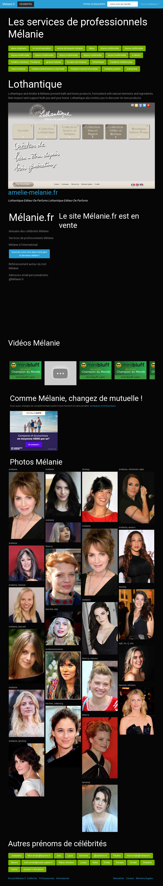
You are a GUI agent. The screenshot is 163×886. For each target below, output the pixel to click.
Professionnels (46, 878)
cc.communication (41, 48)
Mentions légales (144, 878)
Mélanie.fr (9, 4)
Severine (83, 855)
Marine (14, 862)
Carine (14, 869)
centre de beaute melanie (70, 48)
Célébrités (25, 4)
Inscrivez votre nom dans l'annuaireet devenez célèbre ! (29, 254)
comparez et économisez (103, 406)
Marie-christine (66, 862)
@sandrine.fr (100, 855)
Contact (130, 878)
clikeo (92, 48)
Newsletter (118, 878)
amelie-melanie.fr (33, 192)
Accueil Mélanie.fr (17, 878)
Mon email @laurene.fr (39, 855)
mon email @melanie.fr (138, 855)
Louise (83, 862)
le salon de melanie (76, 62)
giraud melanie (53, 62)
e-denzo (136, 55)
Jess (59, 855)
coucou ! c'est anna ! (34, 869)
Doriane (120, 862)
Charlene (147, 862)
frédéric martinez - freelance (25, 62)
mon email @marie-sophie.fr (38, 862)
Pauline (117, 855)
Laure (70, 855)
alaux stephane (18, 48)
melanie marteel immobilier (84, 69)
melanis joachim (112, 69)
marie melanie (18, 69)
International (62, 878)
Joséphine (16, 855)
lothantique (98, 62)
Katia (95, 862)
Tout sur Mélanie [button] (149, 4)
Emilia (107, 862)
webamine (132, 69)
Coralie (133, 862)
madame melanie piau (121, 62)
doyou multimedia (110, 48)
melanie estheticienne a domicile (48, 69)
